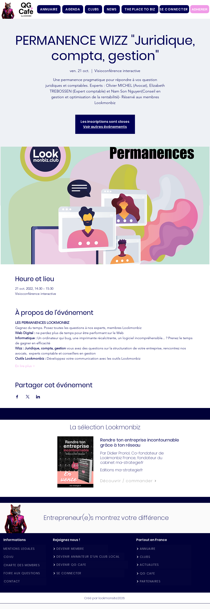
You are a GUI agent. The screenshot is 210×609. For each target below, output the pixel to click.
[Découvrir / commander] (137, 480)
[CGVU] (24, 557)
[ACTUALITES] (163, 565)
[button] (93, 9)
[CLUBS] (163, 557)
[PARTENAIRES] (163, 581)
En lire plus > (25, 366)
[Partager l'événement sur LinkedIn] (38, 396)
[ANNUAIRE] (163, 549)
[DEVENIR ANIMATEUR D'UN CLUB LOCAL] (88, 557)
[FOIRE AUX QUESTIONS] (24, 573)
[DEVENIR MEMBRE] (80, 549)
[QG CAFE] (163, 573)
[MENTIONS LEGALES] (24, 549)
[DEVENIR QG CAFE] (90, 565)
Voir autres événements (105, 126)
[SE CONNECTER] (174, 9)
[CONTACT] (24, 581)
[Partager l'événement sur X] (28, 396)
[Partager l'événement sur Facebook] (17, 396)
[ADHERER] (199, 9)
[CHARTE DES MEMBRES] (24, 565)
